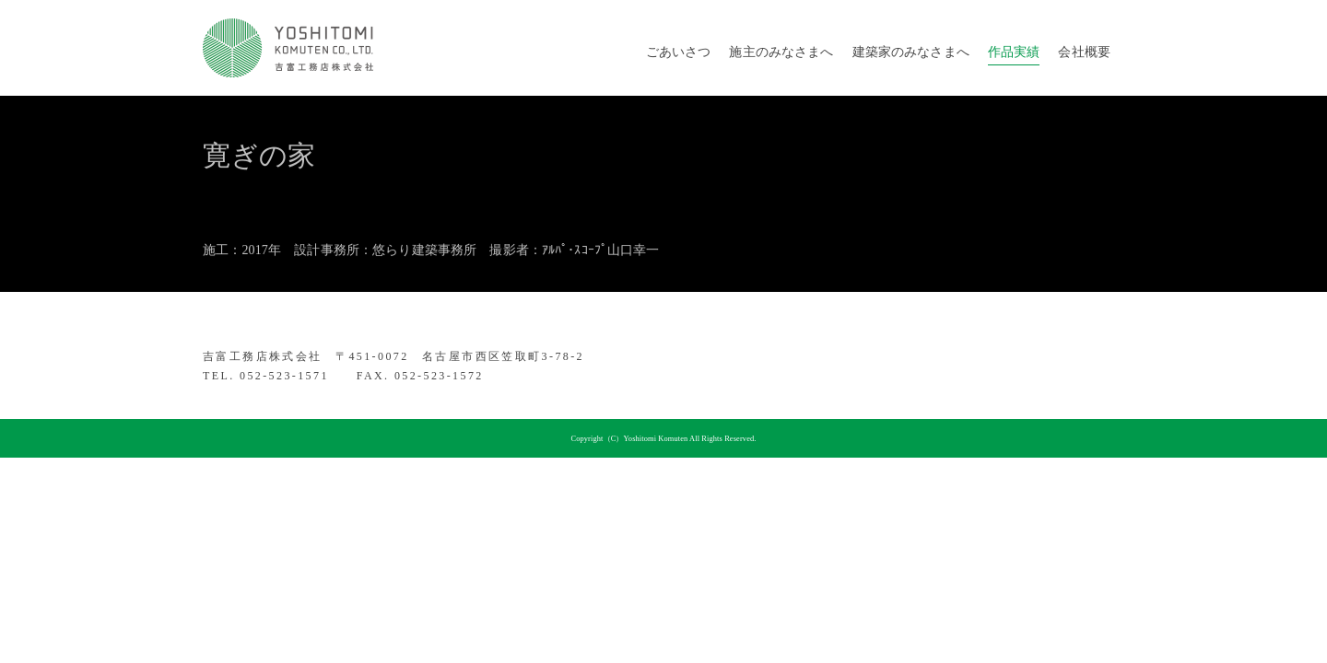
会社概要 (1084, 52)
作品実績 (1014, 52)
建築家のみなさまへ (910, 52)
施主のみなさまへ (781, 52)
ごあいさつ (678, 52)
